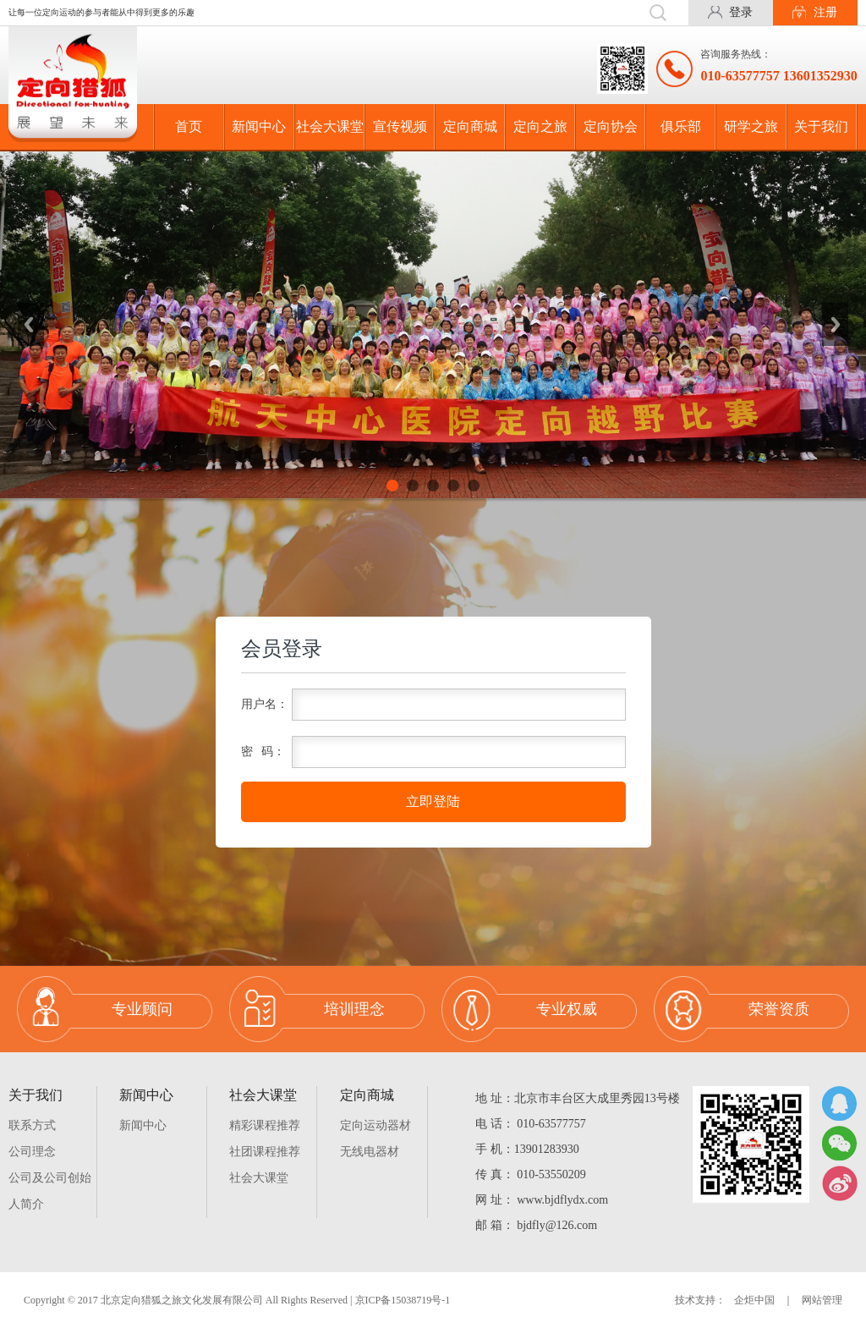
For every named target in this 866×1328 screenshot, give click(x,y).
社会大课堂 (330, 126)
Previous (30, 325)
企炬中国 (754, 1300)
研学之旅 (751, 126)
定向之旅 (540, 126)
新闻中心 (259, 126)
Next (835, 325)
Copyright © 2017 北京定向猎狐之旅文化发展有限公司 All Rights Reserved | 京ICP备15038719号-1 (237, 1300)
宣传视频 (400, 126)
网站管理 (822, 1300)
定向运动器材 (375, 1125)
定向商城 (470, 126)
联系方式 (32, 1125)
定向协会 (611, 126)
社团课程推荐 (264, 1151)
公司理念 (32, 1151)
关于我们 (821, 126)
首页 (188, 126)
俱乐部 (680, 126)
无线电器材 (369, 1151)
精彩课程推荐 (264, 1125)
